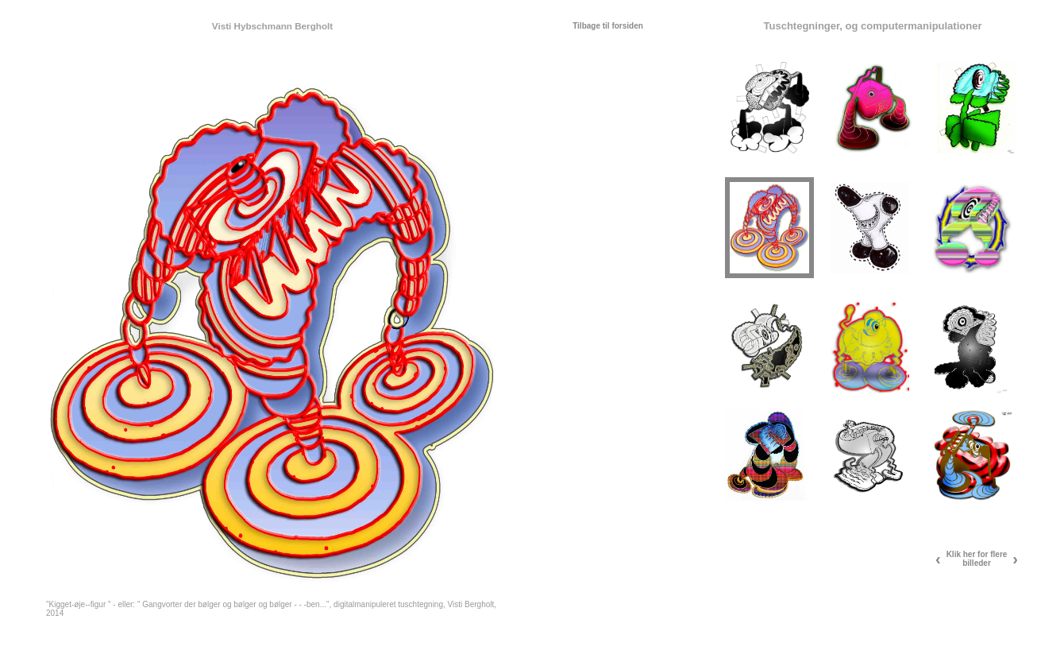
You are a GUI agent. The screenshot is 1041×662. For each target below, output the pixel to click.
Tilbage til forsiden (608, 25)
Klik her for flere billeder (977, 558)
